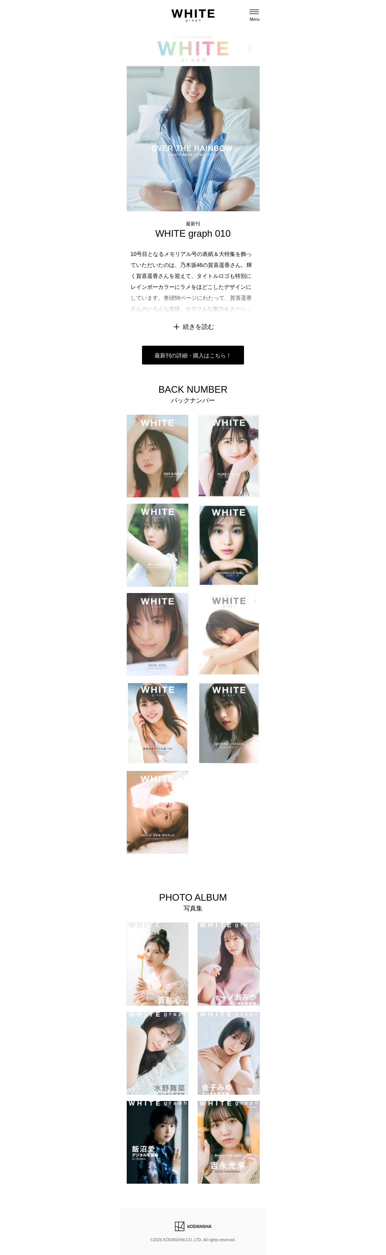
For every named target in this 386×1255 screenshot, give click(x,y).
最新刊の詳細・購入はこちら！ (193, 355)
